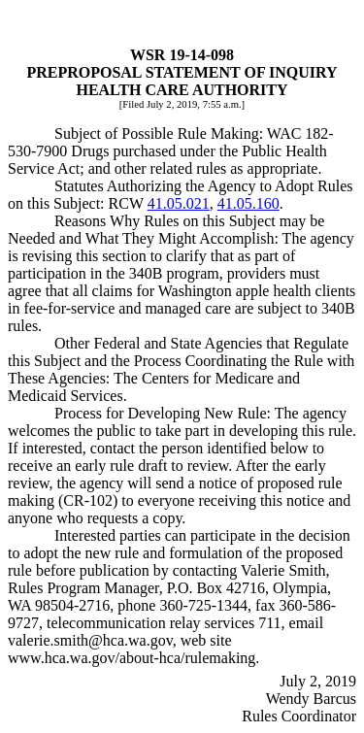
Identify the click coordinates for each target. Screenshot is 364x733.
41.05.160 (248, 203)
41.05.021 (179, 203)
